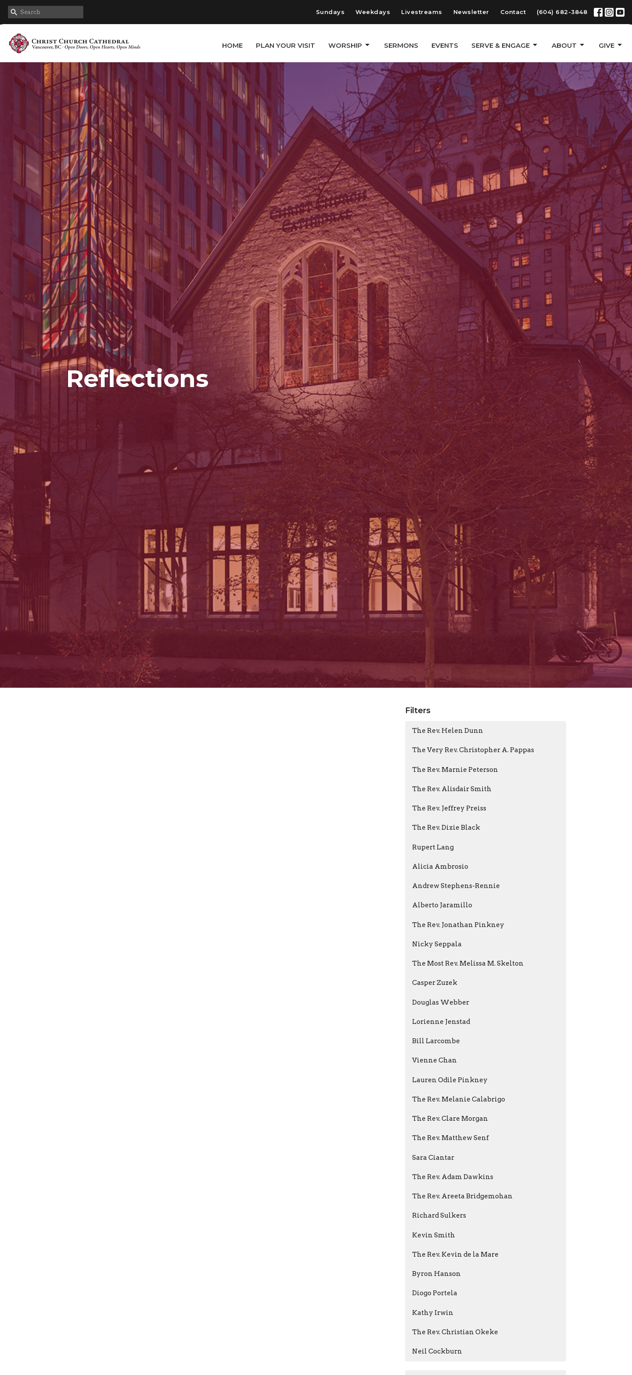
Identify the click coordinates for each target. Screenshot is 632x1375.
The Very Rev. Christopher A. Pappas (473, 750)
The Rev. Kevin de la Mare (455, 1254)
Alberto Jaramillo (442, 905)
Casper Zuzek (434, 983)
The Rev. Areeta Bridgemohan (462, 1196)
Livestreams (421, 11)
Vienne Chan (434, 1060)
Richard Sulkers (439, 1215)
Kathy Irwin (432, 1313)
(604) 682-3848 (562, 11)
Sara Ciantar (433, 1158)
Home (232, 45)
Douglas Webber (440, 1002)
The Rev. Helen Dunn (447, 731)
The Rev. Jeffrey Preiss (449, 808)
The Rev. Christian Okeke (455, 1332)
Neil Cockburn (437, 1351)
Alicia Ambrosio (440, 866)
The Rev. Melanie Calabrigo (458, 1099)
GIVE (611, 45)
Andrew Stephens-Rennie (456, 886)
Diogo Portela (434, 1293)
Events (444, 45)
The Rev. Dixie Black (446, 827)
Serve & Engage (505, 45)
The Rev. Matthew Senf (450, 1138)
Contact (513, 11)
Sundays (330, 11)
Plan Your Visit (285, 45)
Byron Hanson (436, 1274)
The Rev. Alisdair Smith (452, 789)
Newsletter (471, 11)
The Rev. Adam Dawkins (452, 1177)
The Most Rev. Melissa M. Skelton (468, 963)
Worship (349, 45)
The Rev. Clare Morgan (450, 1119)
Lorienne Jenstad (441, 1022)
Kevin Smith (433, 1235)
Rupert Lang (433, 847)
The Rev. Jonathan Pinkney (458, 925)
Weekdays (373, 11)
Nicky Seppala (437, 944)
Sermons (401, 45)
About (568, 45)
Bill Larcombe (436, 1041)
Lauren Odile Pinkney (450, 1080)
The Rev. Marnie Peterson (455, 770)
